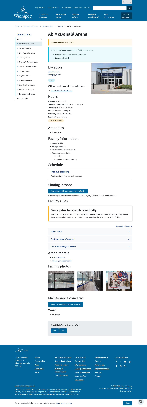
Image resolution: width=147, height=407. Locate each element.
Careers (98, 361)
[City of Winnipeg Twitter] (116, 362)
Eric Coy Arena (24, 71)
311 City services (125, 15)
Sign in (125, 2)
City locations (40, 8)
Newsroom (78, 8)
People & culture (75, 15)
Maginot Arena (24, 76)
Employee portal (101, 357)
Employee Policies (102, 368)
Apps (37, 365)
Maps (37, 372)
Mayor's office (80, 376)
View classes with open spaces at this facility (68, 191)
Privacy (98, 376)
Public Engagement (83, 372)
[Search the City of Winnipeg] (110, 8)
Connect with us (53, 8)
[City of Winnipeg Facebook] (121, 362)
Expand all (119, 226)
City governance (109, 15)
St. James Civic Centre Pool (61, 90)
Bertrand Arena (25, 48)
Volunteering (100, 365)
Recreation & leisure (61, 15)
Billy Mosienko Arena (27, 53)
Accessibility (40, 361)
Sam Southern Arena (27, 85)
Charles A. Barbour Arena (28, 62)
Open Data (39, 368)
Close (127, 403)
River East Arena (25, 80)
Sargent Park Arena (26, 89)
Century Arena (24, 57)
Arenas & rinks (48, 26)
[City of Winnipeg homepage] (21, 352)
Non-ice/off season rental (62, 261)
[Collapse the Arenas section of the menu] (40, 39)
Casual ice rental (58, 257)
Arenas (60, 26)
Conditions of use (126, 391)
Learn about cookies (64, 403)
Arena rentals (22, 98)
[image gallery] (61, 281)
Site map (98, 372)
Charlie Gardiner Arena (27, 66)
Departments (66, 8)
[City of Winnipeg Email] (125, 366)
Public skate (56, 231)
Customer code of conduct (62, 239)
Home (17, 26)
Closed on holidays (56, 121)
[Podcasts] (116, 366)
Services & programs (43, 15)
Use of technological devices (63, 246)
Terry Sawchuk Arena (27, 94)
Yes (54, 331)
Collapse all (128, 226)
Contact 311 (80, 361)
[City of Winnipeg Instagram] (129, 362)
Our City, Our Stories (83, 368)
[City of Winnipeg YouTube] (125, 362)
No (63, 331)
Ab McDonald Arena (26, 44)
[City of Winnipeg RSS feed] (121, 366)
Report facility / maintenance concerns (66, 304)
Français (87, 8)
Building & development (93, 15)
